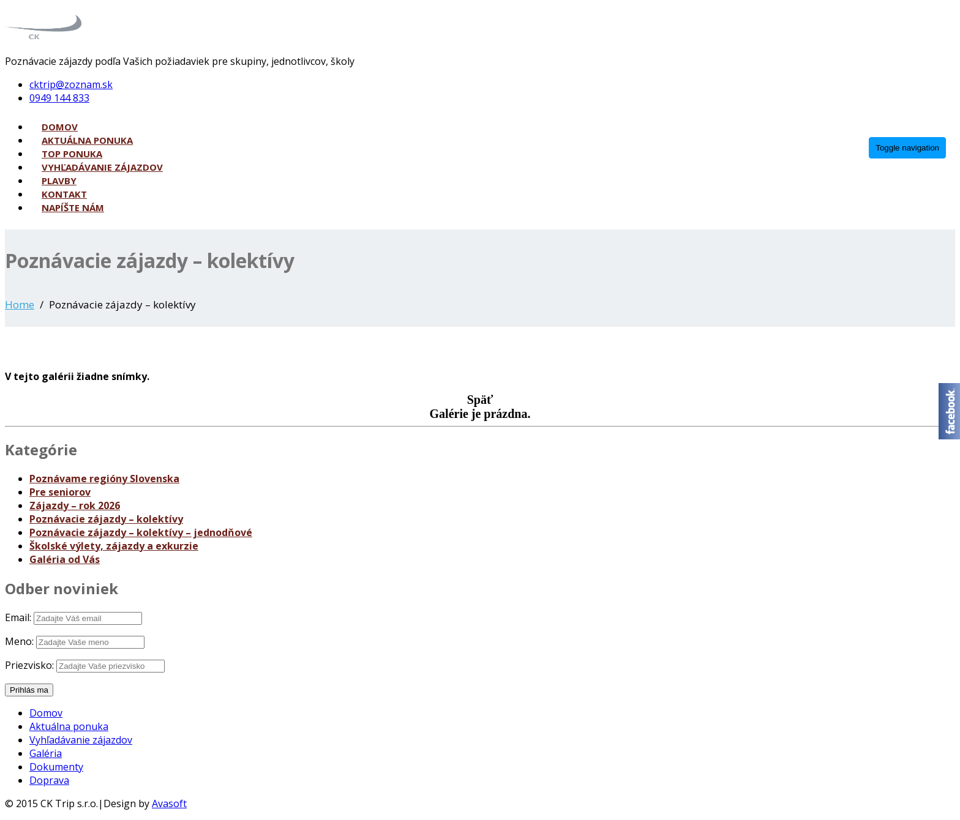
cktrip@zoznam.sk (71, 84)
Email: (18, 617)
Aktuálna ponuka (87, 140)
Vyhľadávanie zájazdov (102, 167)
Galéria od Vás (64, 559)
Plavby (59, 180)
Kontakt (64, 194)
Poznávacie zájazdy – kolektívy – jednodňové (140, 532)
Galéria (45, 753)
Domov (60, 127)
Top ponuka (72, 153)
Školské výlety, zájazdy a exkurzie (113, 546)
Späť (480, 399)
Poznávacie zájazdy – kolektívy (106, 519)
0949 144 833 (59, 98)
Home (19, 304)
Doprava (49, 780)
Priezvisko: (29, 665)
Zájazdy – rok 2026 (74, 505)
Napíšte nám (73, 207)
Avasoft (169, 803)
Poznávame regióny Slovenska (104, 478)
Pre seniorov (60, 492)
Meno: (19, 641)
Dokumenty (56, 766)
